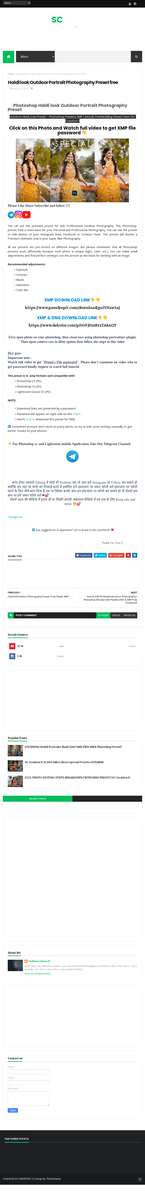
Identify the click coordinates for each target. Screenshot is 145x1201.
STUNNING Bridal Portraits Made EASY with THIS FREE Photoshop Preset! (73, 763)
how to (30, 436)
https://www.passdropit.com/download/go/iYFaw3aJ (72, 324)
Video (76, 431)
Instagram (15, 534)
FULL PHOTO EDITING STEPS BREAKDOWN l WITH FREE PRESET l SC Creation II (77, 794)
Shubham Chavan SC (39, 978)
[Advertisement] (72, 41)
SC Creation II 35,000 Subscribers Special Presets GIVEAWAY (64, 779)
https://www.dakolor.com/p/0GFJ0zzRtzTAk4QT (72, 342)
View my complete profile (38, 990)
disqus (116, 632)
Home (11, 76)
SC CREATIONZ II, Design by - (30, 1195)
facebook (129, 632)
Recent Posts (37, 815)
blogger (103, 632)
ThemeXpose (53, 1195)
